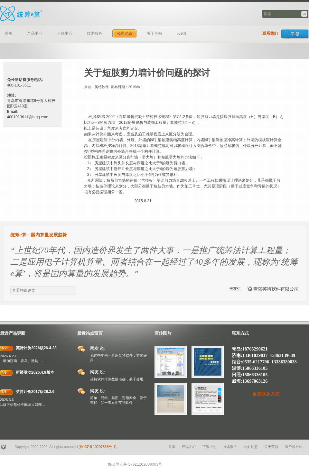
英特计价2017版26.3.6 (35, 391)
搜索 (304, 14)
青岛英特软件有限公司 (56, 13)
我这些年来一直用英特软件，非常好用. (118, 357)
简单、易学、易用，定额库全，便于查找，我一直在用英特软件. (118, 400)
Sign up (295, 34)
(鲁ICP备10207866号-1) (97, 447)
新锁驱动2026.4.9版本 (35, 372)
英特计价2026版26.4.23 (36, 348)
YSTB (4, 447)
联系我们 (270, 33)
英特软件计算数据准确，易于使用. (117, 379)
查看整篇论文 (23, 290)
